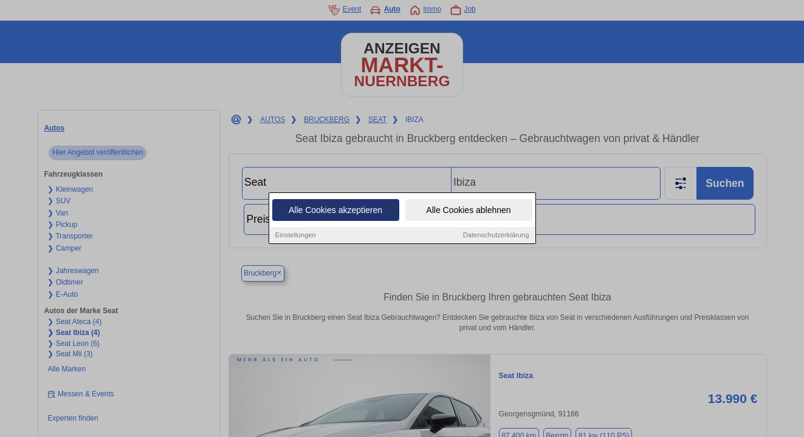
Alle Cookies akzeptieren (335, 212)
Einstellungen (295, 236)
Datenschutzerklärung (496, 236)
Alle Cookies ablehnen (468, 212)
